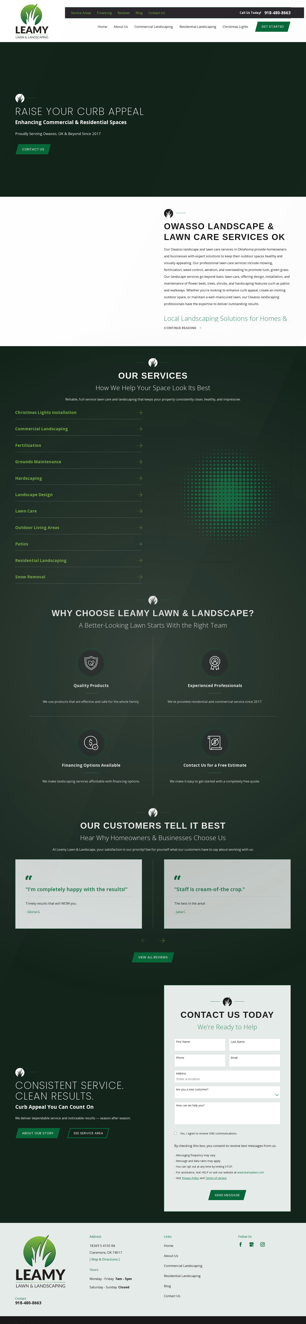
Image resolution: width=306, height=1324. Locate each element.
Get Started (273, 26)
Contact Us (157, 13)
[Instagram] (262, 1241)
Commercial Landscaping (183, 1262)
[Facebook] (240, 1241)
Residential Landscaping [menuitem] (198, 26)
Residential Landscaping (182, 1272)
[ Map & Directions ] (104, 1255)
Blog (139, 13)
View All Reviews (153, 953)
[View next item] (161, 937)
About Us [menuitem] (121, 26)
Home (168, 1242)
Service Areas (81, 13)
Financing (104, 13)
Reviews (124, 13)
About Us (171, 1252)
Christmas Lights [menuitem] (235, 26)
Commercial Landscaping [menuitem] (153, 26)
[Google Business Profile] (251, 1241)
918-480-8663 (277, 13)
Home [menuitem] (102, 26)
